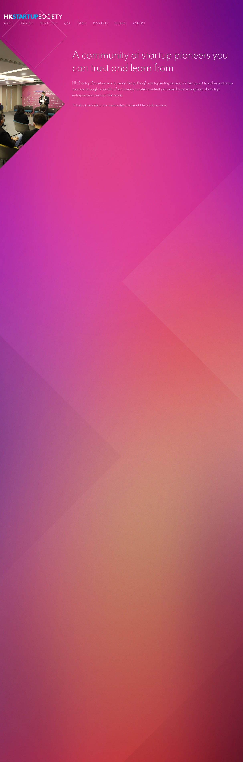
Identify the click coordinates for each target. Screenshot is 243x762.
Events (81, 23)
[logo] (33, 16)
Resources (100, 23)
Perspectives (48, 23)
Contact (139, 23)
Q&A (67, 23)
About (8, 23)
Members (120, 23)
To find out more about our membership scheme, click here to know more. (119, 105)
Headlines (26, 23)
